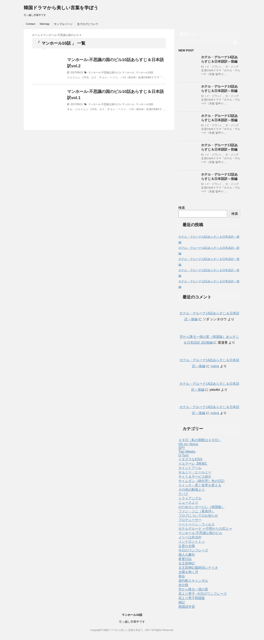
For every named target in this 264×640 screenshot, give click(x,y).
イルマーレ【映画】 (193, 463)
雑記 (181, 602)
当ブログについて (87, 24)
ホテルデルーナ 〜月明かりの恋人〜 (205, 528)
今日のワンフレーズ (193, 550)
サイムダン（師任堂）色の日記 (201, 481)
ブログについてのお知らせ (198, 515)
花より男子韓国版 (191, 598)
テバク (183, 494)
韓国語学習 (186, 606)
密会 (181, 576)
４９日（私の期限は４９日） (199, 440)
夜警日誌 (185, 559)
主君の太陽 (186, 546)
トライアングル (190, 498)
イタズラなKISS (190, 459)
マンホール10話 (144, 72)
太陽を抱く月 (188, 572)
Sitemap (45, 23)
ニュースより (188, 502)
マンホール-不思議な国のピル (104, 72)
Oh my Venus (188, 444)
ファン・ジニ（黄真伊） (196, 511)
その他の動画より (191, 489)
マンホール (128, 72)
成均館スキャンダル (193, 580)
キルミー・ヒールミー (194, 472)
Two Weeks (186, 451)
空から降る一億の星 (193, 589)
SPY (181, 448)
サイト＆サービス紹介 (194, 476)
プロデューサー (190, 520)
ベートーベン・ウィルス (196, 524)
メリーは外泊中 (190, 537)
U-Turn (183, 455)
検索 (181, 207)
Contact (30, 23)
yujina (214, 366)
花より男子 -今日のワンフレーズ (202, 593)
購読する (187, 34)
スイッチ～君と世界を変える (199, 485)
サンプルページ (63, 24)
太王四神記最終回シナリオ (198, 567)
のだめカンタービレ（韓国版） (201, 507)
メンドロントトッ (191, 541)
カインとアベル (190, 468)
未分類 (183, 585)
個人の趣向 (186, 554)
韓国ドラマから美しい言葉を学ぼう (61, 7)
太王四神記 (186, 563)
